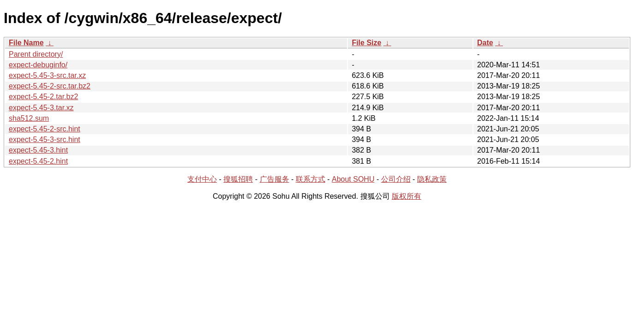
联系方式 (310, 179)
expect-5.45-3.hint (38, 150)
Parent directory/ (36, 54)
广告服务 (274, 179)
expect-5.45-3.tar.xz (41, 108)
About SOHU (353, 179)
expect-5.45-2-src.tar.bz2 (49, 86)
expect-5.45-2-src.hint (44, 129)
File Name (26, 43)
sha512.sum (29, 118)
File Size (366, 43)
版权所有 (406, 196)
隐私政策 (432, 179)
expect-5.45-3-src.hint (44, 139)
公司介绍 (396, 179)
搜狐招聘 (238, 179)
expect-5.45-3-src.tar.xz (47, 75)
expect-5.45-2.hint (38, 161)
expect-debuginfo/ (38, 65)
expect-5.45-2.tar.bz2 (43, 97)
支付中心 (202, 179)
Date (485, 43)
